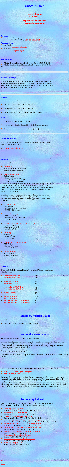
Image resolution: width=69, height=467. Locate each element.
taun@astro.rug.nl (18, 51)
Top (2, 460)
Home (3, 464)
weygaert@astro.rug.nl (32, 40)
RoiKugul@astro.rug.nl (19, 47)
